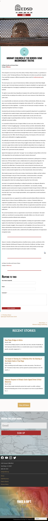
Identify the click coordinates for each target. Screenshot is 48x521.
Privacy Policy (4, 484)
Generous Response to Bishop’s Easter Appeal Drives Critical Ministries (23, 380)
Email (3, 286)
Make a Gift (24, 502)
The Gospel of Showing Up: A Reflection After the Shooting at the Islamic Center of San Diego (23, 359)
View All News (24, 405)
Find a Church (4, 481)
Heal (28, 12)
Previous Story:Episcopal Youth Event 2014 (9, 315)
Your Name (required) (7, 280)
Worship (21, 12)
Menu (24, 15)
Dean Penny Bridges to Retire (13, 340)
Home (2, 476)
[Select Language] (41, 518)
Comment (4, 292)
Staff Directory (5, 478)
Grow (25, 12)
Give (31, 12)
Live (17, 12)
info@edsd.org (5, 471)
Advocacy (8, 67)
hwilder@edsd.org (38, 77)
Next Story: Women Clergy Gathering (39, 323)
